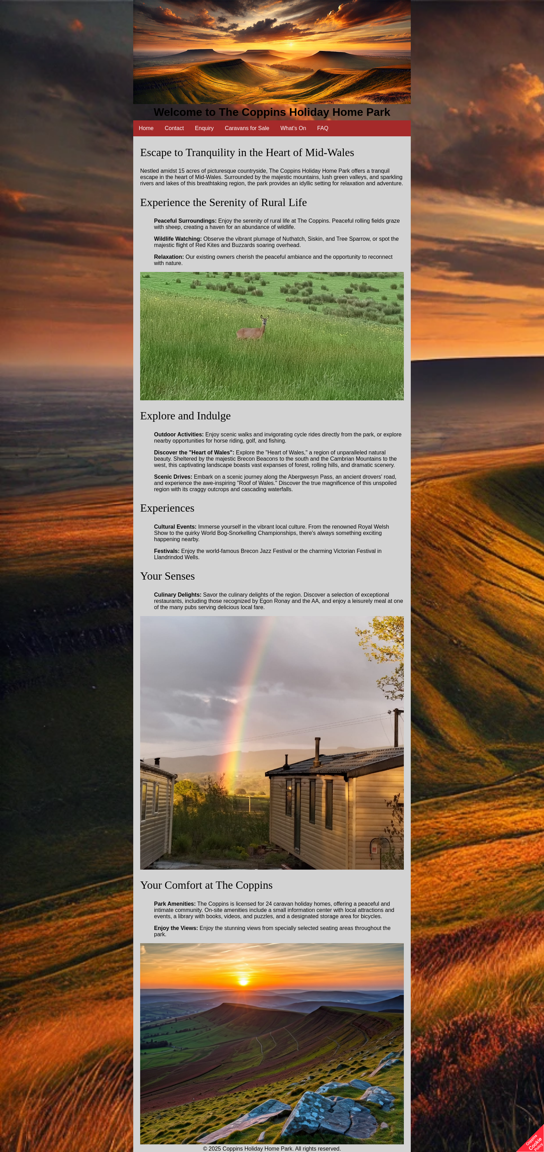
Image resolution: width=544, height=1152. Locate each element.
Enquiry (204, 128)
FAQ (322, 128)
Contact (174, 128)
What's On (293, 128)
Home (146, 128)
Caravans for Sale (247, 128)
